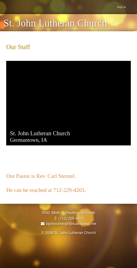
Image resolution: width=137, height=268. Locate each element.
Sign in (121, 6)
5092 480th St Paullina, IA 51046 (68, 213)
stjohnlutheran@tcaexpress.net (68, 224)
